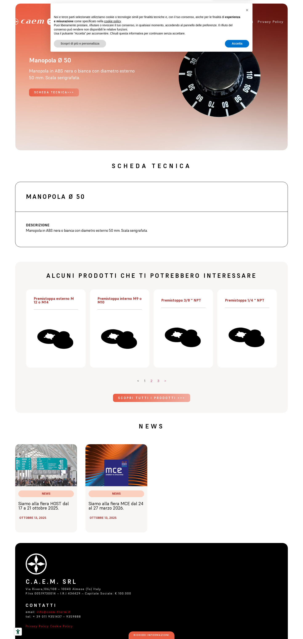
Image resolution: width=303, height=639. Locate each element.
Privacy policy (271, 22)
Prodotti (193, 21)
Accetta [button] (237, 627)
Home (155, 22)
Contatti (245, 22)
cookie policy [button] (112, 605)
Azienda (172, 22)
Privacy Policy (37, 626)
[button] (247, 594)
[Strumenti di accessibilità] (18, 632)
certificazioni (221, 22)
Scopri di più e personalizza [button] (80, 627)
